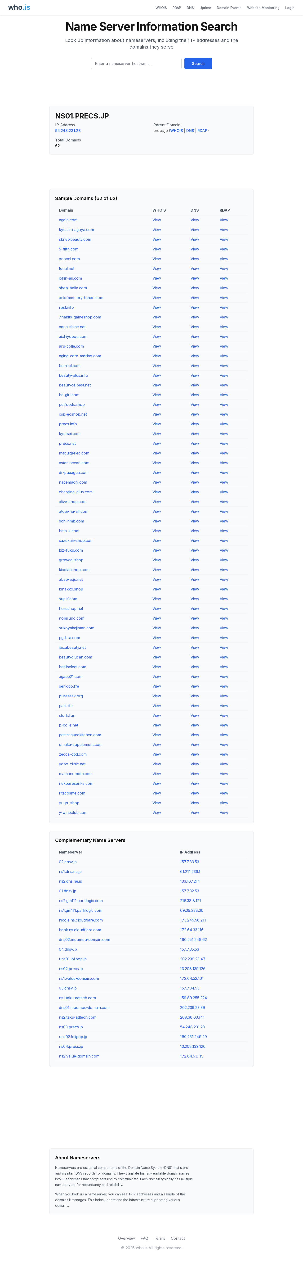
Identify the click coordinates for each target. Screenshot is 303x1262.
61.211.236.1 (190, 871)
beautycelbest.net (75, 385)
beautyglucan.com (75, 657)
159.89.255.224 (193, 997)
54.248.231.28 (68, 130)
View (156, 220)
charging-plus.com (76, 492)
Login (289, 8)
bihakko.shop (71, 589)
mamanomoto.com (76, 773)
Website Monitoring (263, 8)
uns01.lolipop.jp (73, 959)
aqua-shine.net (72, 326)
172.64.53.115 (191, 1056)
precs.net (67, 443)
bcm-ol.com (69, 365)
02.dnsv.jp (68, 861)
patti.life (66, 705)
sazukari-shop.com (76, 540)
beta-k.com (69, 530)
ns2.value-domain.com (79, 1056)
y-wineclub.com (73, 812)
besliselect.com (72, 666)
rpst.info (66, 307)
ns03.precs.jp (71, 1027)
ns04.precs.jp (71, 1046)
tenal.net (66, 268)
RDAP (177, 8)
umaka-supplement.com (80, 744)
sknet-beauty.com (75, 239)
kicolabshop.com (74, 569)
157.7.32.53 (189, 891)
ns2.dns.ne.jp (70, 881)
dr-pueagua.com (74, 472)
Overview (126, 1238)
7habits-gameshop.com (80, 317)
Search (198, 63)
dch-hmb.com (71, 521)
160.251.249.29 (193, 1036)
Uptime (205, 8)
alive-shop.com (72, 501)
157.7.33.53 (189, 861)
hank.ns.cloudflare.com (80, 929)
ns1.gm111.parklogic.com (80, 910)
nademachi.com (73, 482)
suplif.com (68, 598)
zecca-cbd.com (73, 754)
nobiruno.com (71, 618)
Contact (178, 1238)
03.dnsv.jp (68, 988)
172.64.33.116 (192, 929)
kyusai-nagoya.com (76, 229)
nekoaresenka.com (76, 783)
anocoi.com (69, 258)
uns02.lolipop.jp (73, 1036)
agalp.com (68, 220)
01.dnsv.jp (67, 891)
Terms (159, 1238)
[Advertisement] (151, 89)
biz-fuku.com (71, 550)
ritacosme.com (72, 793)
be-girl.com (69, 394)
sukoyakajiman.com (76, 628)
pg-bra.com (69, 637)
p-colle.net (68, 725)
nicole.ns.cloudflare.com (81, 920)
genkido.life (69, 686)
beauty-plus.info (73, 375)
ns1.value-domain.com (79, 978)
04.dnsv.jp (68, 949)
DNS (190, 8)
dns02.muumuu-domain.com (84, 939)
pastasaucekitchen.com (80, 734)
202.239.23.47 (192, 959)
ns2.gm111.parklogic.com (81, 900)
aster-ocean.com (74, 462)
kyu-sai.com (69, 433)
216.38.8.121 (190, 900)
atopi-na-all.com (73, 511)
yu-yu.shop (69, 802)
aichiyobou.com (73, 336)
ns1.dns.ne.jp (70, 871)
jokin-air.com (70, 278)
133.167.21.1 (190, 881)
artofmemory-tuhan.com (81, 297)
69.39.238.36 (191, 910)
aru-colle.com (71, 346)
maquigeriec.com (74, 453)
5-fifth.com (68, 249)
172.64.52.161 (192, 978)
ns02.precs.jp (71, 968)
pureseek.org (71, 696)
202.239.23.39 (192, 1007)
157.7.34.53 (189, 988)
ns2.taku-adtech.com (77, 1017)
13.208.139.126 (192, 968)
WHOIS (161, 8)
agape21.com (70, 676)
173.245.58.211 (193, 920)
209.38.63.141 (192, 1017)
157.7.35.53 (189, 949)
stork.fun (67, 715)
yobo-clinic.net (72, 764)
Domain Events (229, 8)
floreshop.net (71, 608)
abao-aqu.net (71, 579)
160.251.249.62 (193, 939)
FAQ (144, 1238)
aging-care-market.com (80, 356)
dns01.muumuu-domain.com (84, 1007)
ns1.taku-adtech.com (77, 997)
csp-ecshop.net (73, 414)
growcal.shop (71, 560)
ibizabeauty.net (72, 647)
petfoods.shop (72, 404)
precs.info (68, 424)
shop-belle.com (73, 288)
